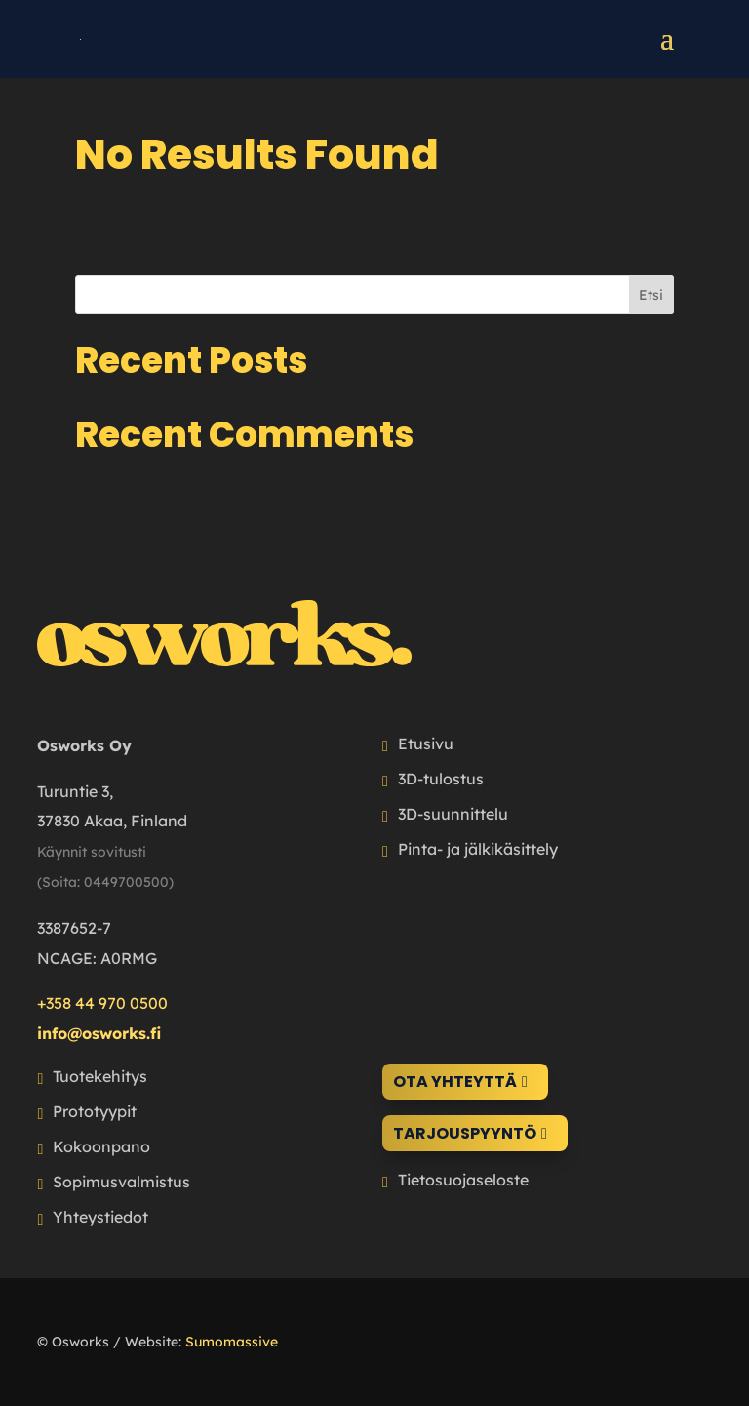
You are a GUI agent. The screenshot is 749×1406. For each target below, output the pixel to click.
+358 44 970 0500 (102, 1003)
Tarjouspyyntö (464, 1133)
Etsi (651, 294)
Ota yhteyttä (455, 1081)
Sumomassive (231, 1341)
